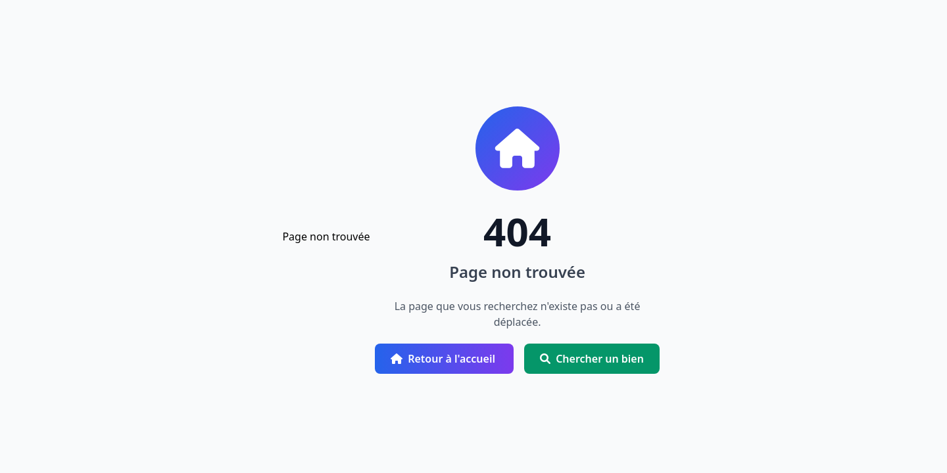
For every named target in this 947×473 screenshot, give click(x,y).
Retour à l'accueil (444, 358)
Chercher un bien (592, 358)
